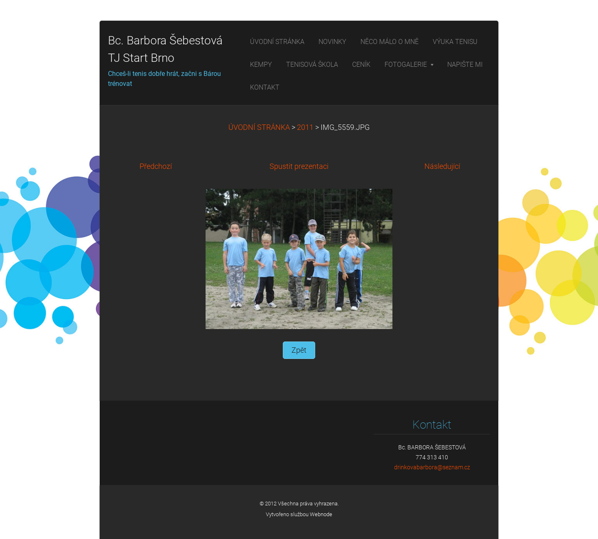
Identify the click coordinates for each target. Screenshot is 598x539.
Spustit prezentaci (299, 166)
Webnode (321, 514)
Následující (442, 166)
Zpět (299, 350)
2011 (305, 127)
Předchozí (156, 166)
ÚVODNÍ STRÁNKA (259, 127)
